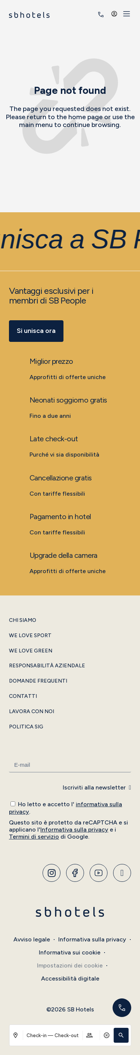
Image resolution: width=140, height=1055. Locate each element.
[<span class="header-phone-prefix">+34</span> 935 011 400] (100, 14)
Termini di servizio (34, 836)
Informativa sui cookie (69, 952)
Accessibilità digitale (70, 978)
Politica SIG (26, 727)
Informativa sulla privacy (74, 829)
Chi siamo (22, 620)
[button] (121, 1035)
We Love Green (30, 651)
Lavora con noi (31, 712)
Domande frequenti (38, 681)
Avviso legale (31, 939)
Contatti (23, 696)
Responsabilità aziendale (47, 666)
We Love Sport (30, 636)
